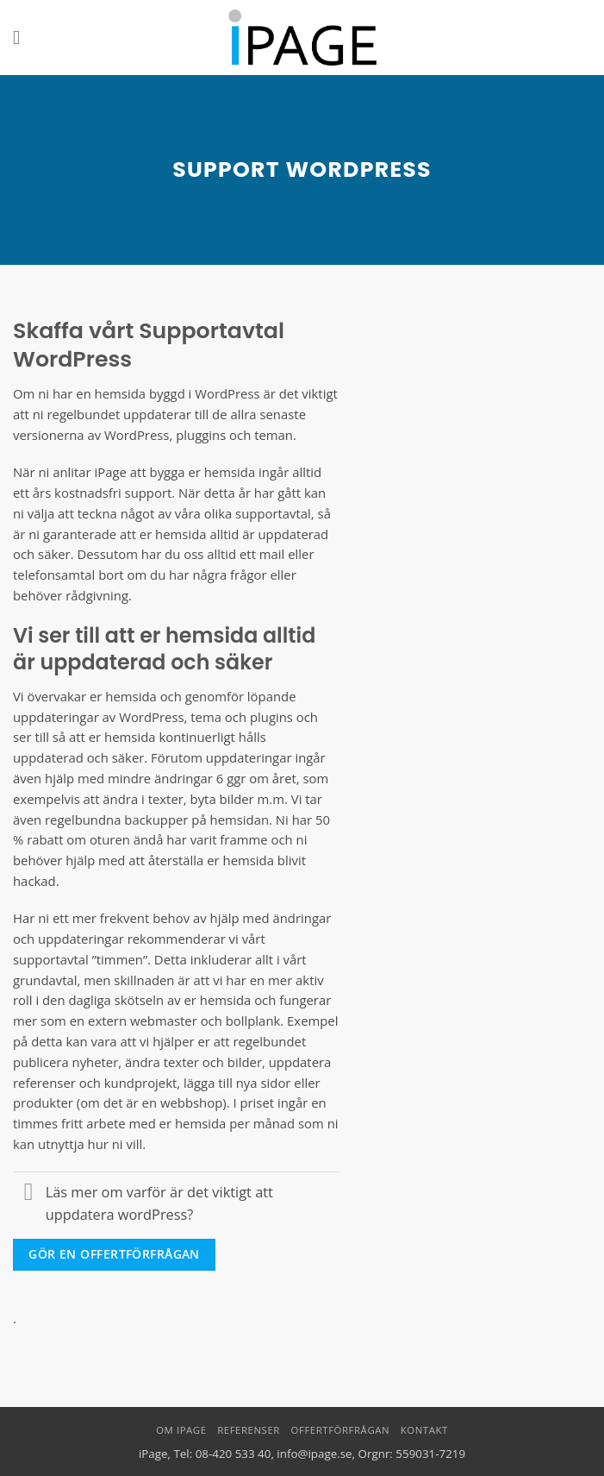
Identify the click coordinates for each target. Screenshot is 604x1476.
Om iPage (181, 1429)
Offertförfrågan (340, 1429)
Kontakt (424, 1429)
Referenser (248, 1429)
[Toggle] (29, 1194)
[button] (23, 37)
